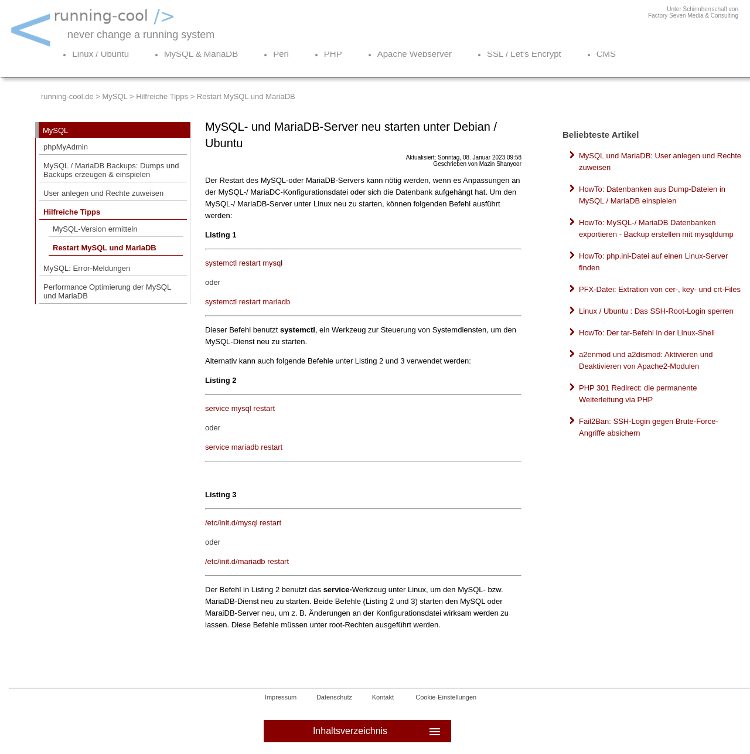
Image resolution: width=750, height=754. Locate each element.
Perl (281, 54)
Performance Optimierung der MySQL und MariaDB (107, 291)
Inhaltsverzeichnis (377, 731)
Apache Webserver (414, 54)
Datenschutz (334, 697)
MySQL (114, 96)
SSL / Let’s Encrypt (524, 54)
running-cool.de (67, 96)
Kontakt (383, 697)
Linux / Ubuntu (100, 54)
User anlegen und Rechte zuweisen (103, 193)
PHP (333, 54)
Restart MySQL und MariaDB (104, 247)
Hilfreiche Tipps (162, 96)
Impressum (280, 697)
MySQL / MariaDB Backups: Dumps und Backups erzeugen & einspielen (111, 170)
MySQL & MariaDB (201, 54)
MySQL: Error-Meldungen (86, 268)
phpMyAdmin (65, 146)
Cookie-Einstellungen (445, 697)
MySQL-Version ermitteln (95, 229)
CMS (606, 54)
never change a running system (140, 34)
